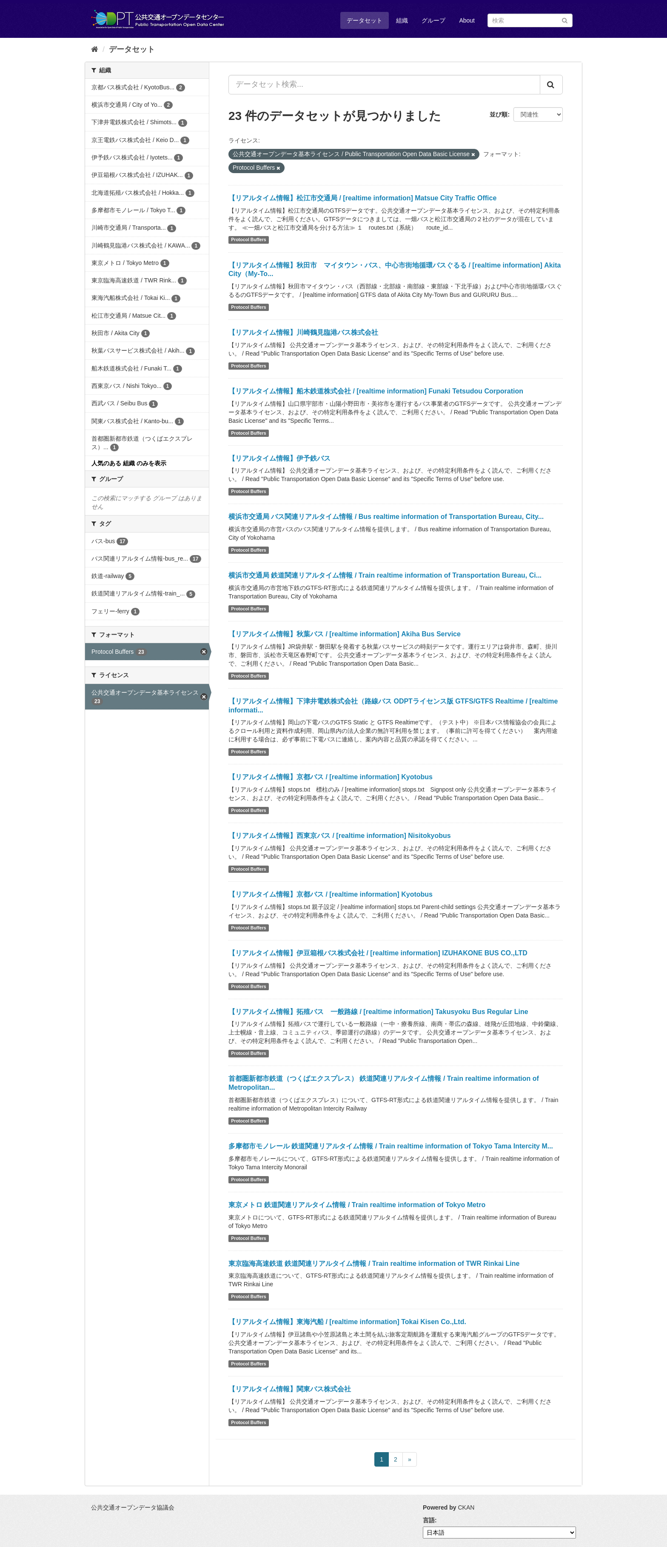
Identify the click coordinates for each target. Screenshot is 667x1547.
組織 (402, 20)
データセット (364, 20)
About (467, 20)
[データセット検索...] (384, 84)
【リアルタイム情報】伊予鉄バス (279, 458)
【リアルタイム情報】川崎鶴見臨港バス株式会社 (303, 332)
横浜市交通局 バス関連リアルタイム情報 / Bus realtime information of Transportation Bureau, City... (386, 516)
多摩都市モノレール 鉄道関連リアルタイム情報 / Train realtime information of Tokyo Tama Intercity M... (390, 1146)
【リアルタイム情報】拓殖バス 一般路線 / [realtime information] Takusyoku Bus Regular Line (378, 1011)
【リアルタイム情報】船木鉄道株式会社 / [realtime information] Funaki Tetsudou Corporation (375, 391)
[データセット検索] (530, 20)
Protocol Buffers (248, 239)
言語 (429, 1520)
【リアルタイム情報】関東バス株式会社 (289, 1389)
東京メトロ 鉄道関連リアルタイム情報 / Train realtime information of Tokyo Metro (356, 1204)
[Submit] (564, 19)
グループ (433, 20)
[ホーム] (94, 49)
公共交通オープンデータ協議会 (132, 1507)
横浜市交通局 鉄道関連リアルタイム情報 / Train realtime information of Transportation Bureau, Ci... (385, 575)
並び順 (498, 114)
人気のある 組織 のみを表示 (128, 463)
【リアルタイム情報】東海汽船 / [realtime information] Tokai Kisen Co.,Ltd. (347, 1321)
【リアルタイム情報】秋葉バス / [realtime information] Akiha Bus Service (344, 634)
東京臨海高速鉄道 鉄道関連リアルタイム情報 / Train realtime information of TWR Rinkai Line (373, 1263)
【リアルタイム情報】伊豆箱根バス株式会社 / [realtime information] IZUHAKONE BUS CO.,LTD (377, 953)
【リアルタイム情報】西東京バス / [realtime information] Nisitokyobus (339, 835)
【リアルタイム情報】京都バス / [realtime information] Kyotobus (330, 777)
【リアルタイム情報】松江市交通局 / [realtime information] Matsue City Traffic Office (362, 198)
